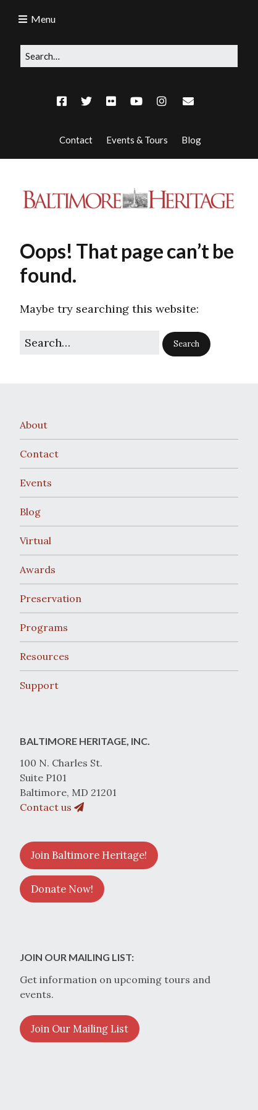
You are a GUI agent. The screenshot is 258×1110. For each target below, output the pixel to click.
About (34, 425)
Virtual (35, 540)
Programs (44, 627)
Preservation (50, 598)
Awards (38, 569)
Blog (30, 511)
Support (39, 685)
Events (36, 483)
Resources (44, 656)
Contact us (52, 807)
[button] (186, 344)
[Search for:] (129, 56)
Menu (43, 19)
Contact (39, 454)
